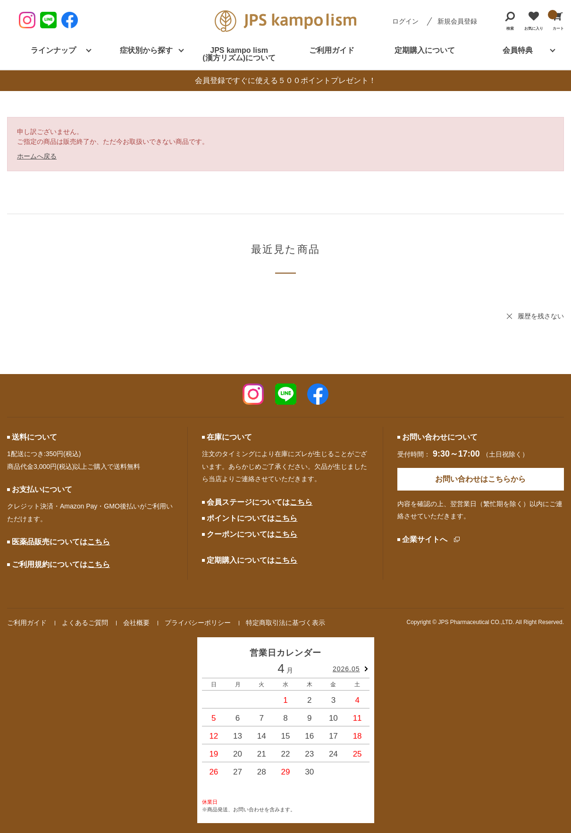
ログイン (405, 21)
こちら (98, 542)
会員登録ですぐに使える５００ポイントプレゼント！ (285, 80)
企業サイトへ (424, 539)
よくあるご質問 (85, 622)
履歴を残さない (541, 316)
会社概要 (136, 622)
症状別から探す (146, 50)
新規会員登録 (457, 21)
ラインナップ (53, 50)
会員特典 (518, 50)
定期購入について (425, 50)
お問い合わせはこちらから (480, 479)
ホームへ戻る (37, 156)
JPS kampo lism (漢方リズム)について (239, 54)
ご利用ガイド (331, 50)
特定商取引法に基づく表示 (285, 622)
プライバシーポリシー (198, 622)
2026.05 (346, 669)
